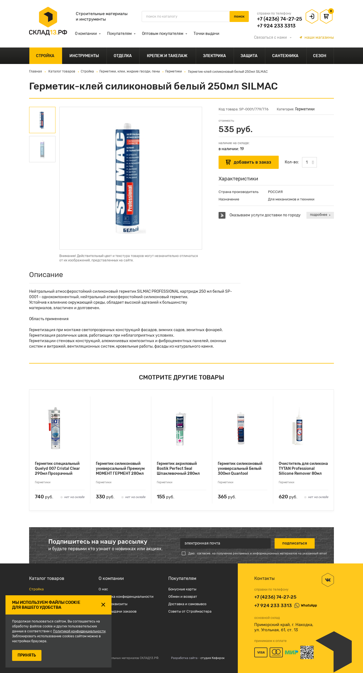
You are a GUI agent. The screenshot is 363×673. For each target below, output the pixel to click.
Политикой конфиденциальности (79, 631)
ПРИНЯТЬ (27, 655)
